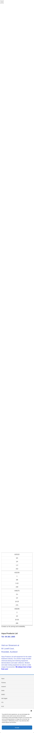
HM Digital (4, 698)
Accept (17, 727)
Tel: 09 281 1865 (8, 637)
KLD (2, 706)
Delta (2, 690)
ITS (2, 702)
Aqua (2, 678)
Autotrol (3, 686)
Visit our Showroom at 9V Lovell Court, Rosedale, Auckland (10, 648)
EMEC (3, 694)
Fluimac (3, 682)
